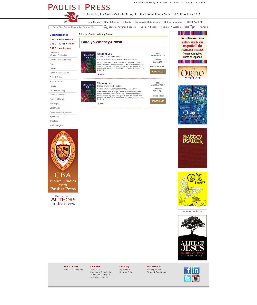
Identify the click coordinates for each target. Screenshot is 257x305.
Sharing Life (104, 53)
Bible (52, 64)
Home (202, 2)
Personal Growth (57, 99)
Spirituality (54, 116)
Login (144, 27)
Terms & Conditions (156, 272)
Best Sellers (94, 22)
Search (112, 27)
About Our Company (73, 269)
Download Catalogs (99, 277)
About (176, 2)
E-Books (127, 22)
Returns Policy (126, 272)
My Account (124, 269)
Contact (164, 2)
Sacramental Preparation (61, 112)
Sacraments (55, 108)
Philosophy (54, 103)
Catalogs (189, 2)
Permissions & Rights (100, 275)
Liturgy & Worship (57, 90)
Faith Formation (57, 81)
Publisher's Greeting (144, 2)
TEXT (187, 270)
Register (165, 27)
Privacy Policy (154, 269)
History (53, 86)
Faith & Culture (56, 77)
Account (177, 27)
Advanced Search (127, 27)
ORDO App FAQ (195, 22)
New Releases (111, 22)
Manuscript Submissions (148, 22)
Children (53, 68)
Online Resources (173, 22)
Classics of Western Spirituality (58, 53)
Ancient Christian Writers (60, 60)
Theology (54, 121)
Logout (153, 27)
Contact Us (95, 269)
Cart (186, 27)
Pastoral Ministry (57, 95)
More (102, 74)
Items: (204, 27)
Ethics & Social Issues (59, 73)
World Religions (57, 125)
